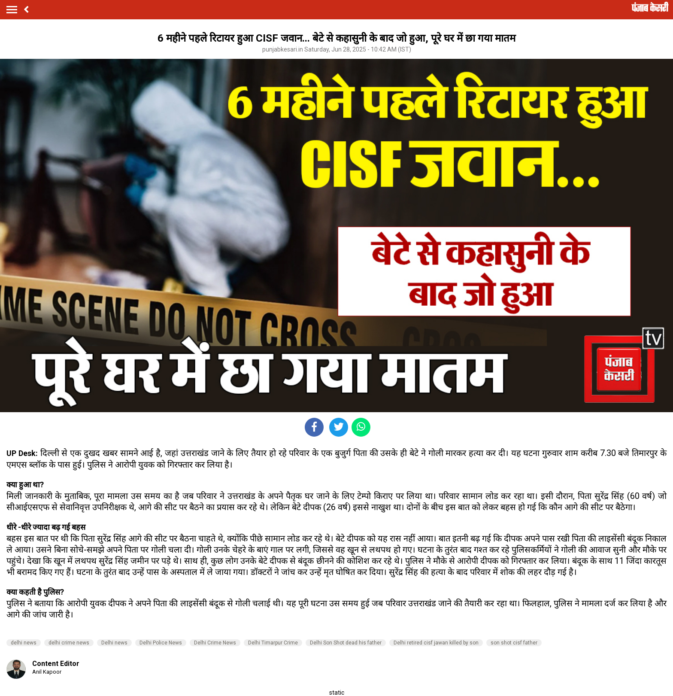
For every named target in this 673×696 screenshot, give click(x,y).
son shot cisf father (514, 643)
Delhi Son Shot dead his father (346, 643)
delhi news (23, 643)
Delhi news (114, 643)
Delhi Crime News (215, 643)
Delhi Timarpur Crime (273, 643)
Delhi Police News (160, 643)
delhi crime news (69, 643)
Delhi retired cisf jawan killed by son (436, 643)
